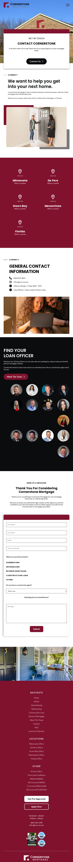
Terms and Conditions (36, 775)
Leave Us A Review (36, 731)
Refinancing (36, 709)
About (36, 701)
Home (36, 698)
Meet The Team (36, 720)
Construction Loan (36, 712)
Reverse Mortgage (36, 716)
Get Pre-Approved (36, 799)
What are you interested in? (17, 557)
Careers (36, 724)
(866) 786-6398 (36, 823)
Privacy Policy (36, 771)
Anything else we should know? (36, 597)
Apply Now (36, 806)
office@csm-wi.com (36, 825)
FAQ (36, 727)
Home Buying (36, 705)
